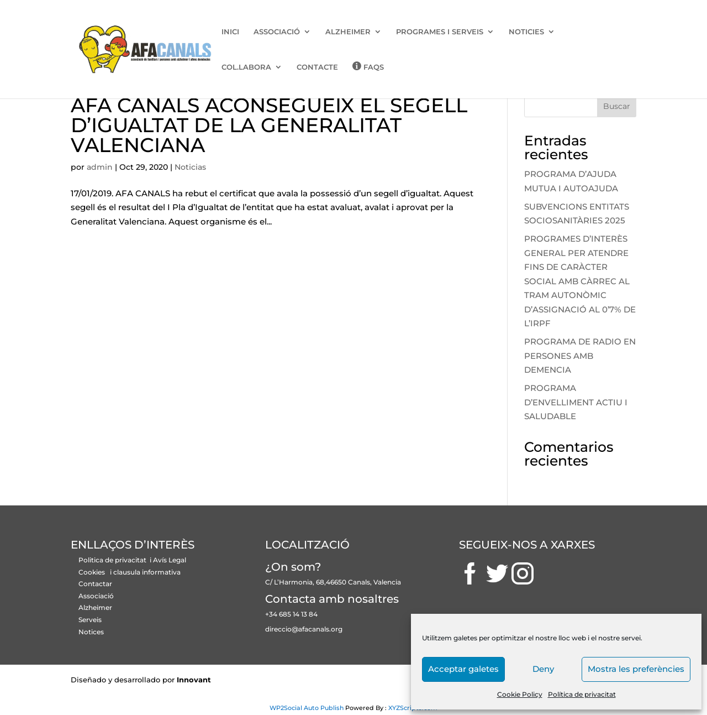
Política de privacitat (582, 694)
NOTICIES (526, 32)
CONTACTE (317, 67)
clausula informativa (147, 572)
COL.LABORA (246, 67)
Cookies (91, 572)
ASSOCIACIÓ (277, 32)
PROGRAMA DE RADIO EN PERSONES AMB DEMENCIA (580, 355)
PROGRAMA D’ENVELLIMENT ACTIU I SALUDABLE (575, 402)
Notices (91, 632)
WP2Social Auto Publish (307, 708)
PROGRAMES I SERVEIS (439, 32)
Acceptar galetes (463, 669)
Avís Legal (169, 560)
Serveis (90, 619)
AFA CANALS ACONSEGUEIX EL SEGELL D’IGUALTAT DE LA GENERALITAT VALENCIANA (269, 125)
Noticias (190, 167)
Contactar (95, 584)
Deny (543, 669)
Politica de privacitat (113, 560)
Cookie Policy (519, 694)
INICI (230, 32)
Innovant (194, 679)
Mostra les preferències (636, 669)
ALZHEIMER (348, 32)
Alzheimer (95, 607)
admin (100, 167)
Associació (96, 596)
